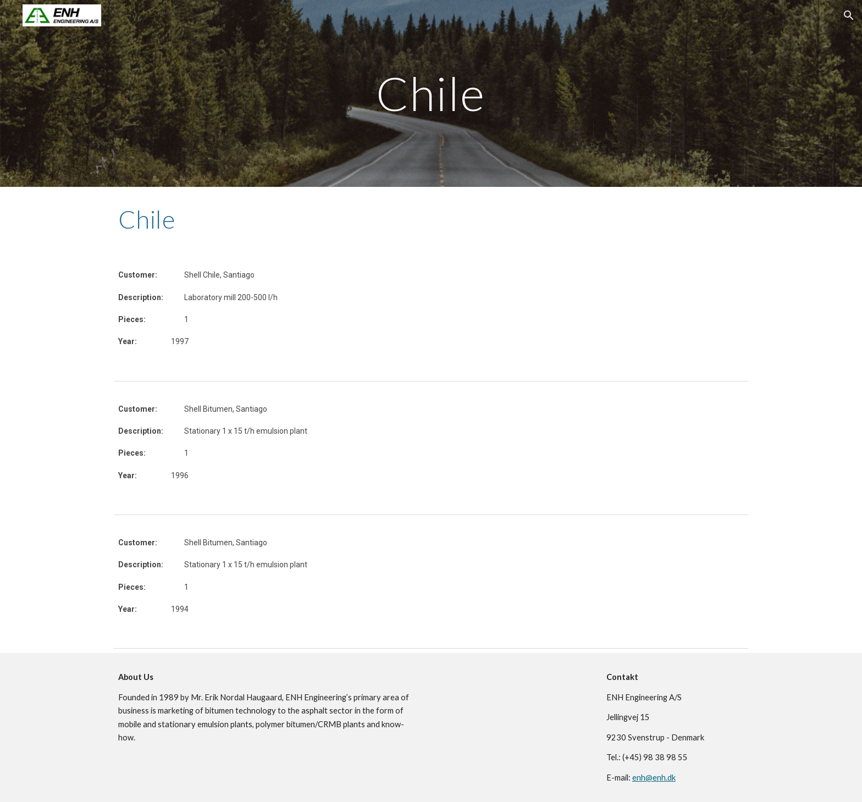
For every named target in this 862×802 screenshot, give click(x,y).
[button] (849, 15)
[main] (431, 93)
